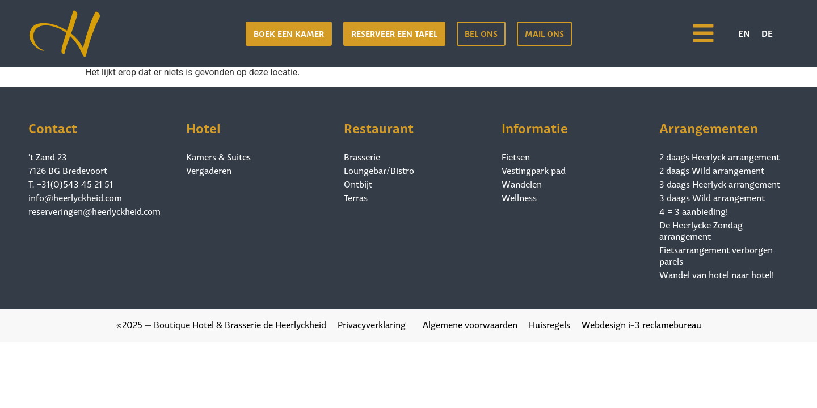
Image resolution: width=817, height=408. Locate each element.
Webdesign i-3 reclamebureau (641, 324)
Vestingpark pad (534, 170)
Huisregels (549, 324)
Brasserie (362, 156)
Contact (52, 126)
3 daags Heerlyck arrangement (719, 183)
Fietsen (516, 156)
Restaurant (379, 126)
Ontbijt (358, 183)
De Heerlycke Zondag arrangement (701, 230)
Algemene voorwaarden (470, 324)
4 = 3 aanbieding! (693, 211)
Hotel (203, 126)
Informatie (535, 126)
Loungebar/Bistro (379, 170)
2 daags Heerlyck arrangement (719, 156)
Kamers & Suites (218, 156)
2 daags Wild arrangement (711, 170)
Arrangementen (708, 126)
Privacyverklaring (372, 324)
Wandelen (522, 183)
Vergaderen (208, 170)
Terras (356, 197)
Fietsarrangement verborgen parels (716, 255)
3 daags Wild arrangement (712, 197)
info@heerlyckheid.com (75, 197)
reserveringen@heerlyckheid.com (94, 210)
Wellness (519, 197)
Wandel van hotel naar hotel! (716, 274)
